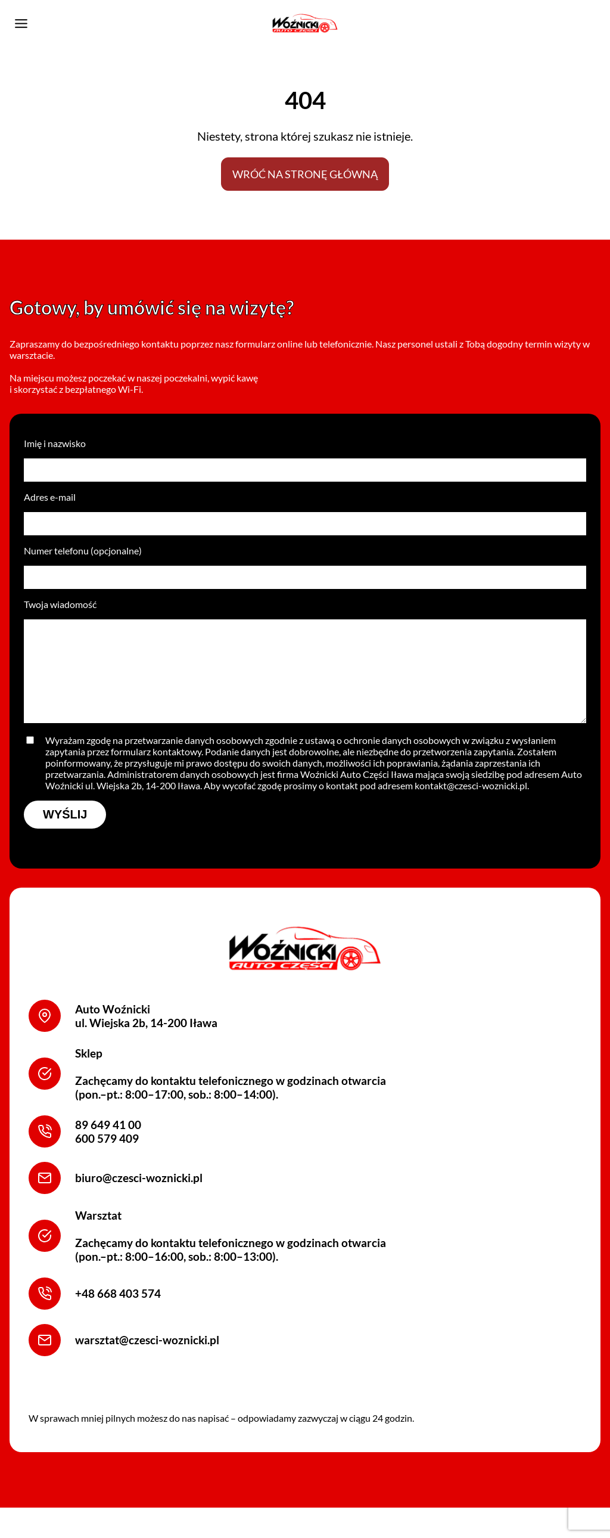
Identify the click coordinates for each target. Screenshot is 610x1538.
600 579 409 (107, 1162)
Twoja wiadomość (305, 676)
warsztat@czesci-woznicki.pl (147, 1364)
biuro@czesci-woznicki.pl (139, 1202)
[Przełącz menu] (21, 23)
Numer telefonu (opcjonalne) (305, 573)
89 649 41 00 (108, 1148)
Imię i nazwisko (305, 466)
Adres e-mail (305, 519)
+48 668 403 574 (118, 1318)
